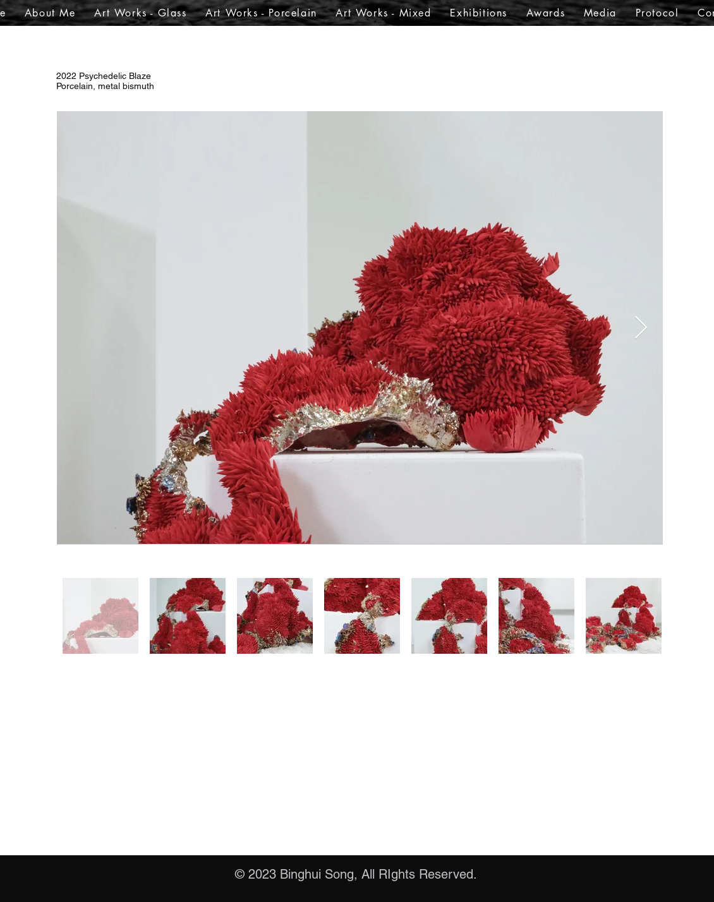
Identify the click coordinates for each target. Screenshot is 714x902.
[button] (141, 13)
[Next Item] (641, 328)
